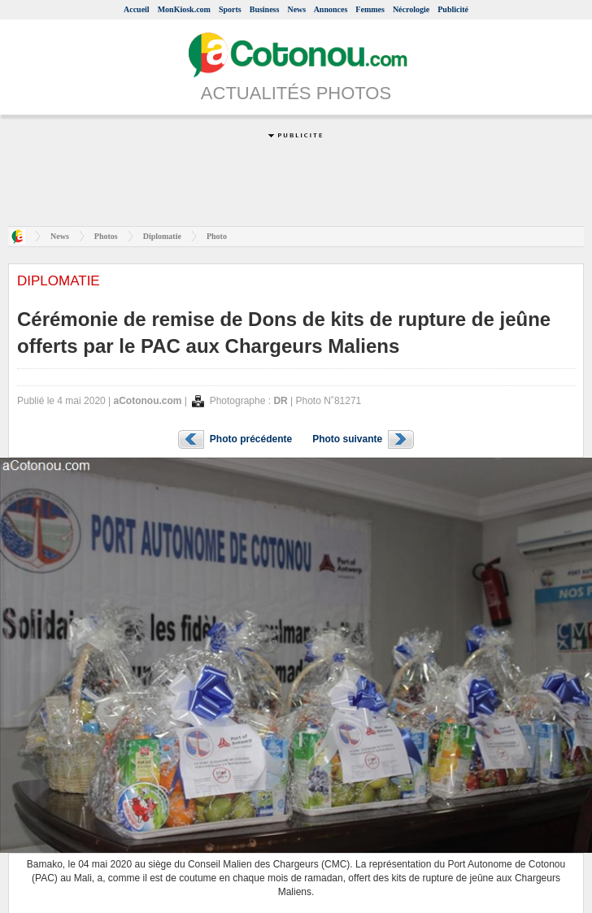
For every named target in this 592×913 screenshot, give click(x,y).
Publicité (452, 9)
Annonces (331, 9)
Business (265, 9)
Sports (230, 9)
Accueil (137, 9)
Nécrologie (411, 9)
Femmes (370, 9)
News (296, 9)
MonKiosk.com (184, 9)
